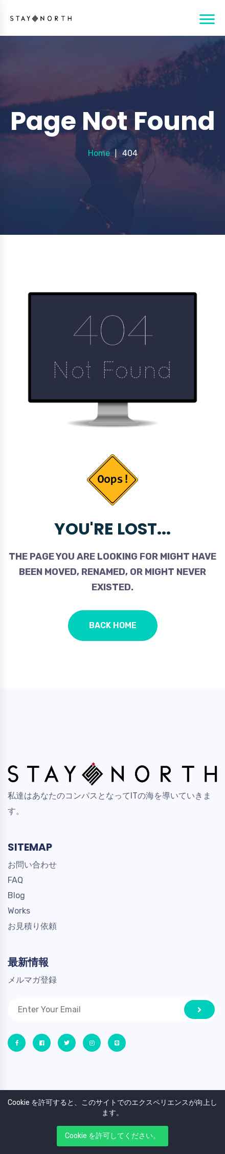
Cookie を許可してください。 (112, 1135)
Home (99, 153)
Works (19, 911)
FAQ (15, 880)
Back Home (113, 625)
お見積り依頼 (32, 926)
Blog (16, 895)
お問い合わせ (32, 865)
